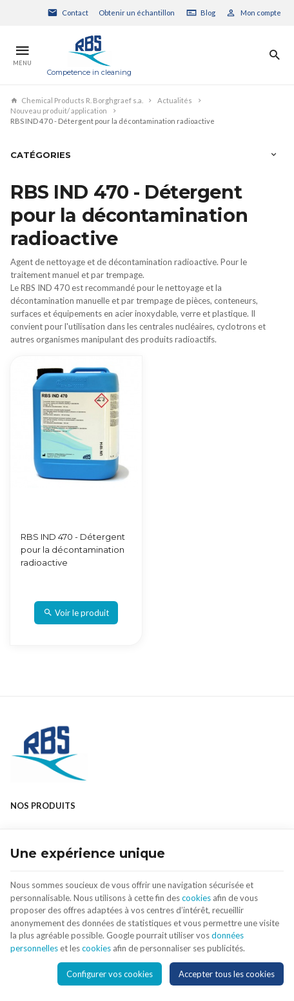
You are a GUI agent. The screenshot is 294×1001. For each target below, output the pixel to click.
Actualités (174, 100)
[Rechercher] (274, 55)
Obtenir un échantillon (137, 12)
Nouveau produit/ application (58, 110)
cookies (196, 898)
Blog (208, 12)
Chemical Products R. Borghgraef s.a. (76, 100)
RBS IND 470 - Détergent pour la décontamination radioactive (73, 549)
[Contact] (67, 13)
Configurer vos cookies (109, 974)
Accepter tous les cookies (227, 974)
